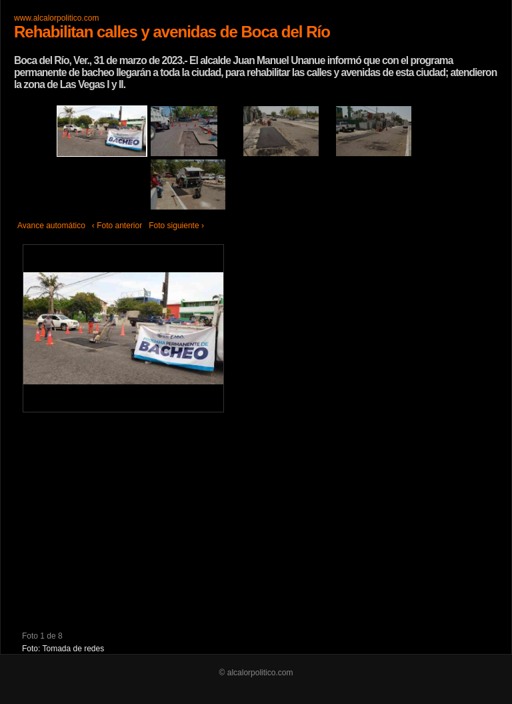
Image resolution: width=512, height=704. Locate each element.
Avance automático (51, 225)
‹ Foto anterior (117, 225)
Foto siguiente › (176, 225)
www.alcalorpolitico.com (56, 18)
